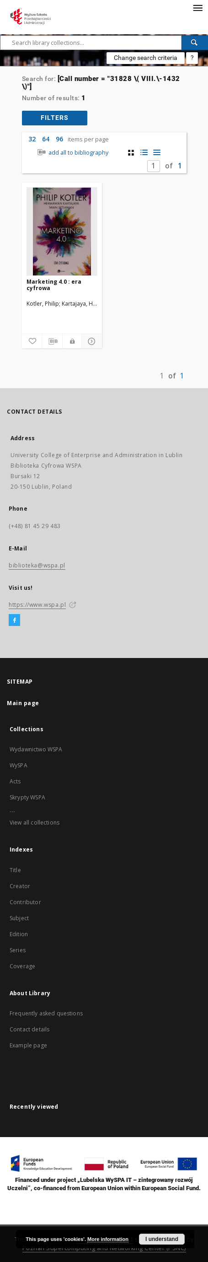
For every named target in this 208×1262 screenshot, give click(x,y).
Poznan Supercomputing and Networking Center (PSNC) (104, 1248)
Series (18, 950)
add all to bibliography (72, 152)
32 (32, 139)
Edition (19, 934)
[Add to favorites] (32, 341)
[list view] (156, 152)
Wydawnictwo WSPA (36, 749)
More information (107, 1239)
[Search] (194, 42)
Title (15, 870)
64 (45, 139)
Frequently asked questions (46, 1013)
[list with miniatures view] (143, 152)
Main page (23, 703)
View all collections (34, 822)
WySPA (18, 765)
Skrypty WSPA (27, 797)
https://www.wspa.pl (37, 605)
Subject (19, 918)
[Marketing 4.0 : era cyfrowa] (62, 231)
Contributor (25, 902)
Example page (28, 1045)
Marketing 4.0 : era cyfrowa (54, 285)
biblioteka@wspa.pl (37, 565)
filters (55, 117)
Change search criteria (145, 57)
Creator (20, 886)
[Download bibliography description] (52, 341)
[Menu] (197, 7)
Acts (15, 781)
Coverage (22, 966)
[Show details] (90, 341)
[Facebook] (14, 620)
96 (59, 139)
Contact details (29, 1029)
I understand (161, 1239)
